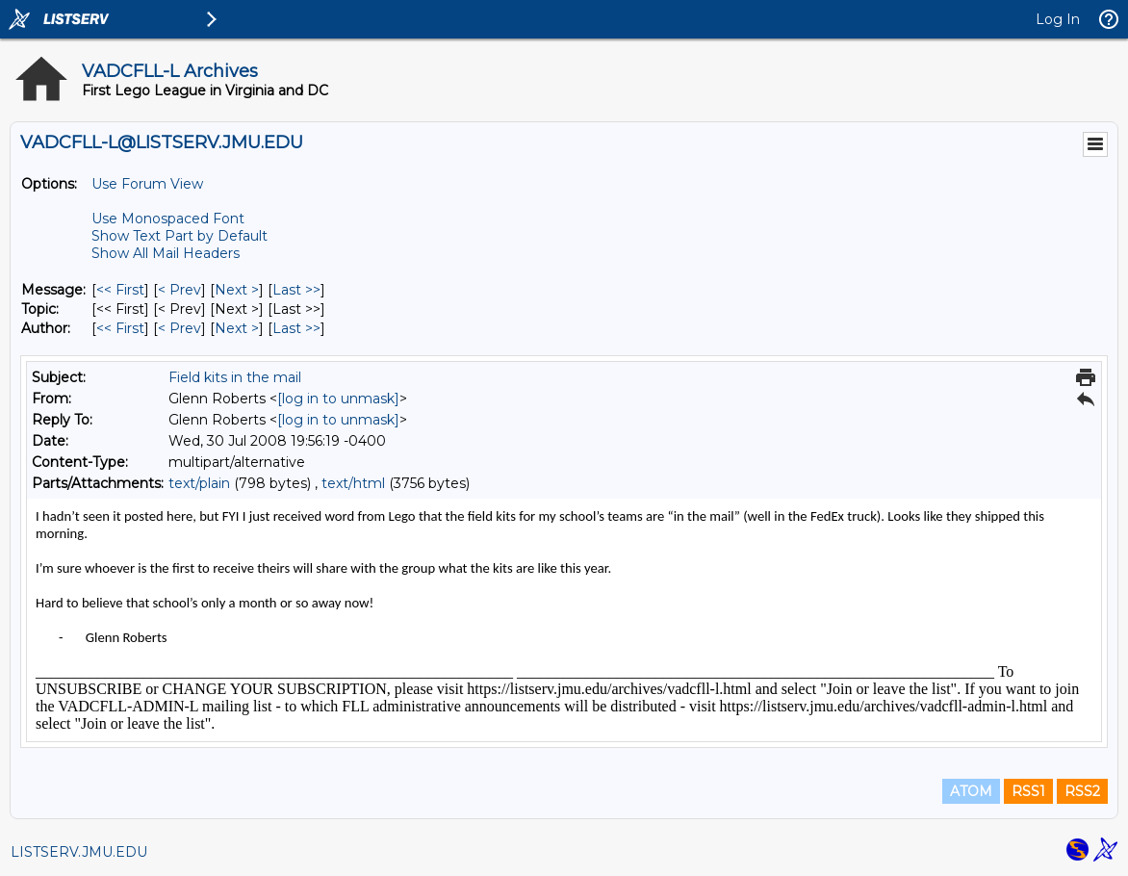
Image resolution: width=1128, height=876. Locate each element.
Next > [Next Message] (237, 289)
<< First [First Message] (120, 289)
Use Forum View (147, 184)
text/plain (199, 483)
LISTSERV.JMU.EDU (79, 852)
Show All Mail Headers (165, 253)
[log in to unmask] (338, 398)
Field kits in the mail (234, 377)
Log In (1058, 19)
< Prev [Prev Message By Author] (179, 328)
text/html (353, 483)
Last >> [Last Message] (296, 289)
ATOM (971, 791)
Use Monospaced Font (167, 218)
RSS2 (1082, 791)
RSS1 (1028, 791)
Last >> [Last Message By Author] (296, 328)
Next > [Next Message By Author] (237, 328)
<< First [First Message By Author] (120, 328)
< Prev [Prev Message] (179, 289)
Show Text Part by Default (179, 236)
